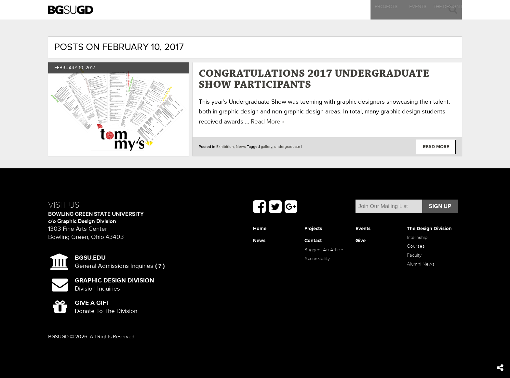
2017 (90, 68)
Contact (409, 9)
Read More (436, 147)
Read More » (268, 121)
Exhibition (225, 146)
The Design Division (270, 9)
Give (363, 242)
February (65, 68)
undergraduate (287, 146)
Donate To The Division (106, 307)
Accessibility (322, 276)
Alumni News (427, 288)
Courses (420, 263)
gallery (266, 146)
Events (201, 9)
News (339, 9)
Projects (132, 9)
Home (263, 230)
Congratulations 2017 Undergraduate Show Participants (314, 79)
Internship (422, 251)
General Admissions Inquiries (114, 262)
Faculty (417, 276)
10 (81, 68)
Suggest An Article (322, 259)
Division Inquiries (114, 285)
